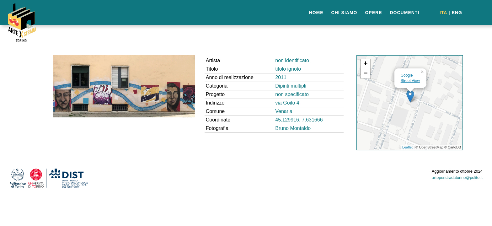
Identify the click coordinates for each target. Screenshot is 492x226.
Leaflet (407, 147)
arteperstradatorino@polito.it (457, 177)
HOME (316, 12)
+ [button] (366, 64)
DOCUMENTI (405, 12)
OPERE (373, 12)
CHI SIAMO (344, 12)
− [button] (366, 73)
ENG (457, 12)
